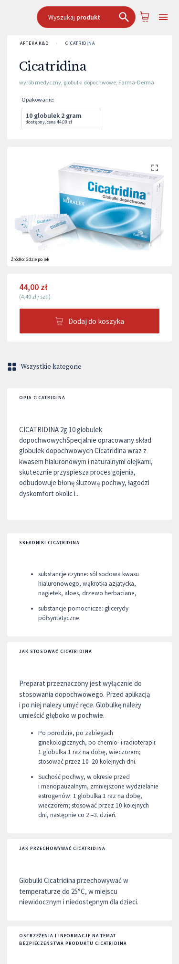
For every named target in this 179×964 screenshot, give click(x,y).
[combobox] (86, 17)
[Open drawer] (163, 17)
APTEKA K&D (34, 43)
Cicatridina (80, 43)
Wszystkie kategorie (45, 366)
